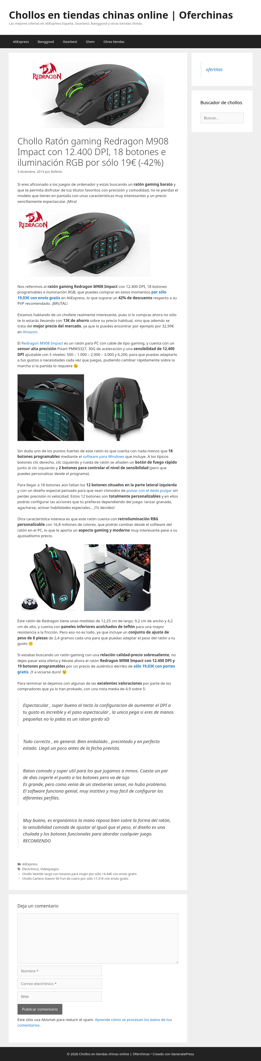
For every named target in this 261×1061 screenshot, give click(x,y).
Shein (90, 41)
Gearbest (70, 41)
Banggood (46, 41)
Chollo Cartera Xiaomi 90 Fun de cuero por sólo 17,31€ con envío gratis (75, 878)
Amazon (30, 331)
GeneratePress (182, 1054)
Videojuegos (49, 869)
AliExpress (21, 41)
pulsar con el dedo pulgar (149, 490)
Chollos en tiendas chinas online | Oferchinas (121, 15)
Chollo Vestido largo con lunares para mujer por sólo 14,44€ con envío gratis (79, 874)
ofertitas (214, 69)
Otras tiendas (114, 41)
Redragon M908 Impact (42, 343)
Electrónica (30, 869)
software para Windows (103, 456)
